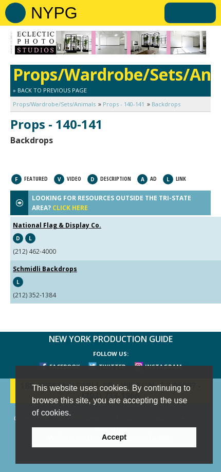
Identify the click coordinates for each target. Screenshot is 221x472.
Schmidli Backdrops (45, 269)
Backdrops (166, 104)
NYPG (54, 13)
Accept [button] (114, 437)
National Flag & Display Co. (57, 225)
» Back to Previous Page (50, 90)
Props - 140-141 (123, 104)
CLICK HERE (70, 207)
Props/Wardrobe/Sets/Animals (54, 104)
